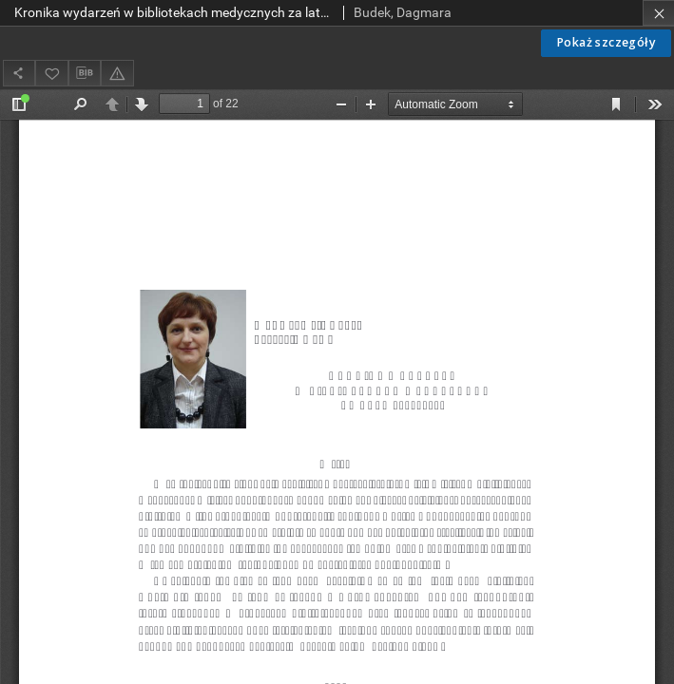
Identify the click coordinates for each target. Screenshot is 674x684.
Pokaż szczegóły (606, 42)
